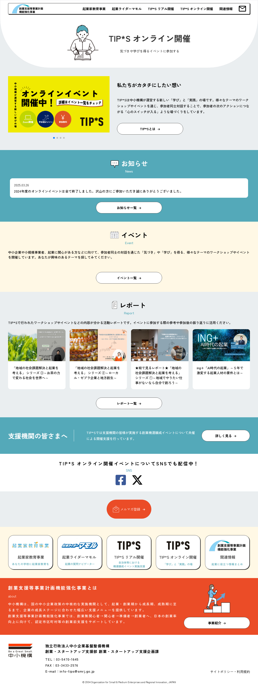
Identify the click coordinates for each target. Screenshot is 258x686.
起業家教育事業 (94, 8)
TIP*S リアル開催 (161, 8)
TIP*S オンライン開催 (196, 8)
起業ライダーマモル (127, 8)
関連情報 (226, 8)
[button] (54, 138)
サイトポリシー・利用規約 (230, 671)
